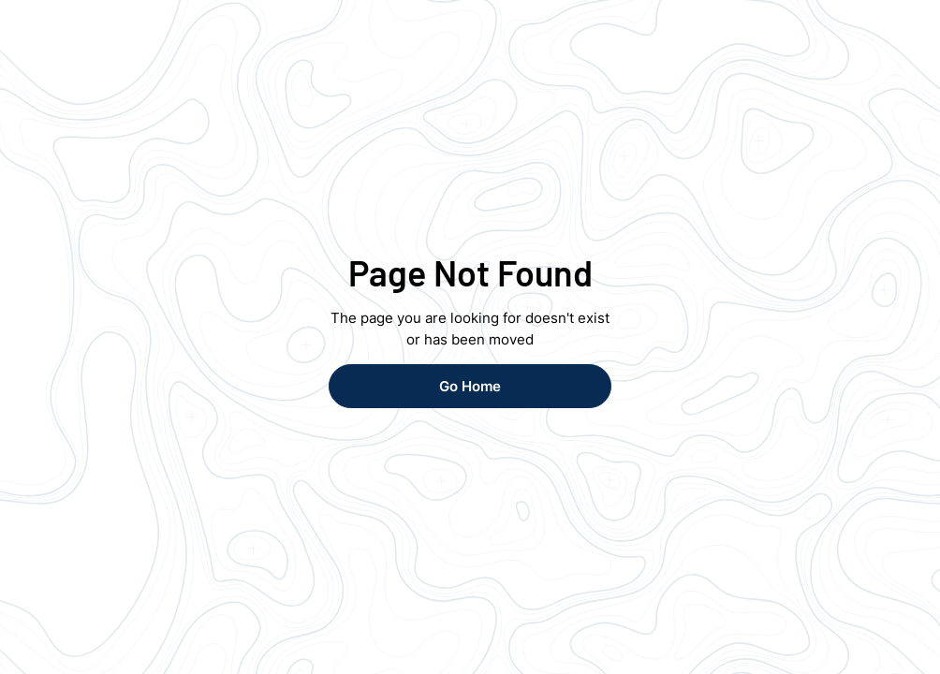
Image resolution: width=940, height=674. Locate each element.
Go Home (470, 386)
